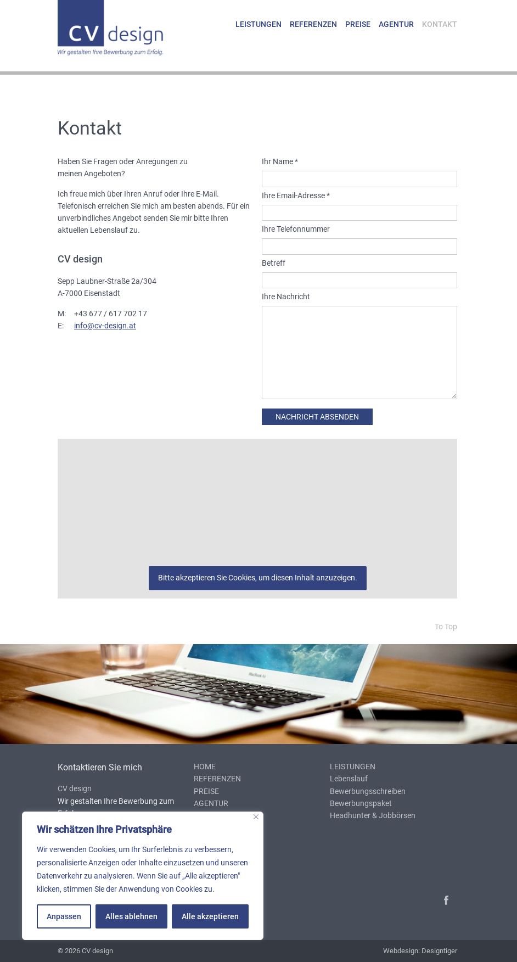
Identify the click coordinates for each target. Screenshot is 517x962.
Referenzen (313, 24)
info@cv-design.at (105, 325)
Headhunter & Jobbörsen (372, 815)
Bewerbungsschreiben (368, 791)
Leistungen (258, 24)
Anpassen (64, 916)
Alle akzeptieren (210, 916)
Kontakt (439, 24)
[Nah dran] (256, 816)
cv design (121, 30)
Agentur (396, 24)
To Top (446, 626)
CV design (75, 788)
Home (205, 766)
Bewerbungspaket (361, 803)
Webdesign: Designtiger (420, 951)
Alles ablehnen (131, 916)
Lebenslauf (349, 778)
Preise (357, 24)
